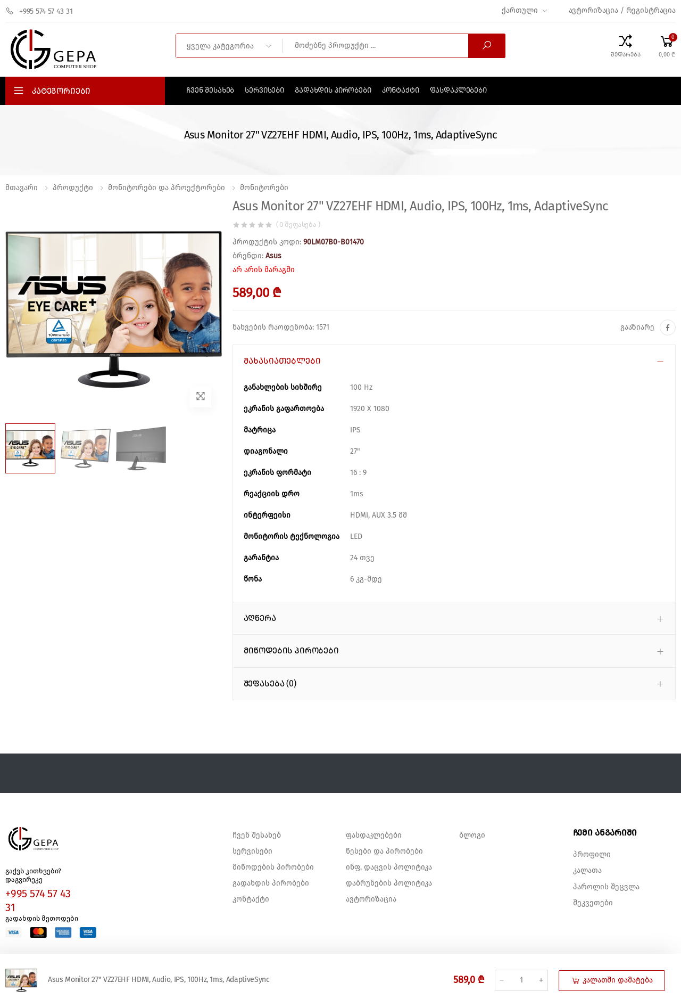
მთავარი (21, 188)
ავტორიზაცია (371, 899)
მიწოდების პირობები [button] (291, 650)
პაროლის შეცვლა (606, 887)
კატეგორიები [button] (61, 91)
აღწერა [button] (260, 618)
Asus (273, 256)
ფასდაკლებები (458, 90)
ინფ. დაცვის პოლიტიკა (389, 867)
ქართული (519, 10)
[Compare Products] (626, 46)
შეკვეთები (593, 903)
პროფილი (592, 854)
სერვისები (264, 90)
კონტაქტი (400, 90)
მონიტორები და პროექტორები (166, 188)
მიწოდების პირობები (273, 867)
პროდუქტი (73, 188)
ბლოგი (472, 835)
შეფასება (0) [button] (270, 683)
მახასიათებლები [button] (282, 361)
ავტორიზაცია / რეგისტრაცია (622, 10)
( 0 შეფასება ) (298, 225)
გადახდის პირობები (333, 90)
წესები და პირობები (384, 851)
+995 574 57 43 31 (39, 11)
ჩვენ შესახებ (210, 90)
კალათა (587, 870)
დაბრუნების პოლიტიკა (389, 883)
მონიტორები (264, 188)
